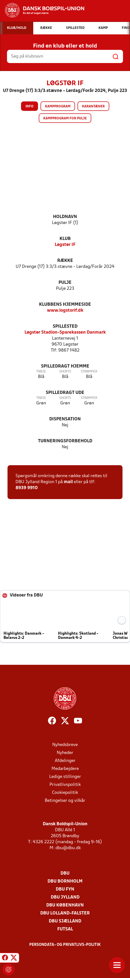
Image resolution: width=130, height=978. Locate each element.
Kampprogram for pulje (65, 118)
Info (30, 106)
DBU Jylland (65, 897)
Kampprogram (57, 106)
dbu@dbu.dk (68, 848)
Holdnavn (65, 217)
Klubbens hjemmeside (65, 304)
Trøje (41, 371)
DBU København (65, 905)
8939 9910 (27, 488)
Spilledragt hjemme (65, 366)
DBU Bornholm (65, 881)
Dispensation (65, 419)
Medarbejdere (65, 769)
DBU (65, 873)
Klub (65, 239)
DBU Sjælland (65, 921)
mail (68, 482)
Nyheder (65, 753)
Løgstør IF (65, 245)
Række (65, 261)
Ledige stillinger (65, 777)
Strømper (89, 371)
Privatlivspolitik (65, 785)
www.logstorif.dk (65, 310)
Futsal (65, 929)
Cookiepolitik (65, 793)
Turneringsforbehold (65, 441)
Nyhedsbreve (65, 745)
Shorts (65, 371)
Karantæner (93, 106)
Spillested (65, 326)
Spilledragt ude (65, 393)
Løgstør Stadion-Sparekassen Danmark (65, 332)
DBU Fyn (65, 889)
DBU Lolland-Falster (65, 913)
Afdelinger (65, 761)
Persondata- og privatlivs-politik (65, 945)
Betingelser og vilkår (65, 801)
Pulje (65, 283)
